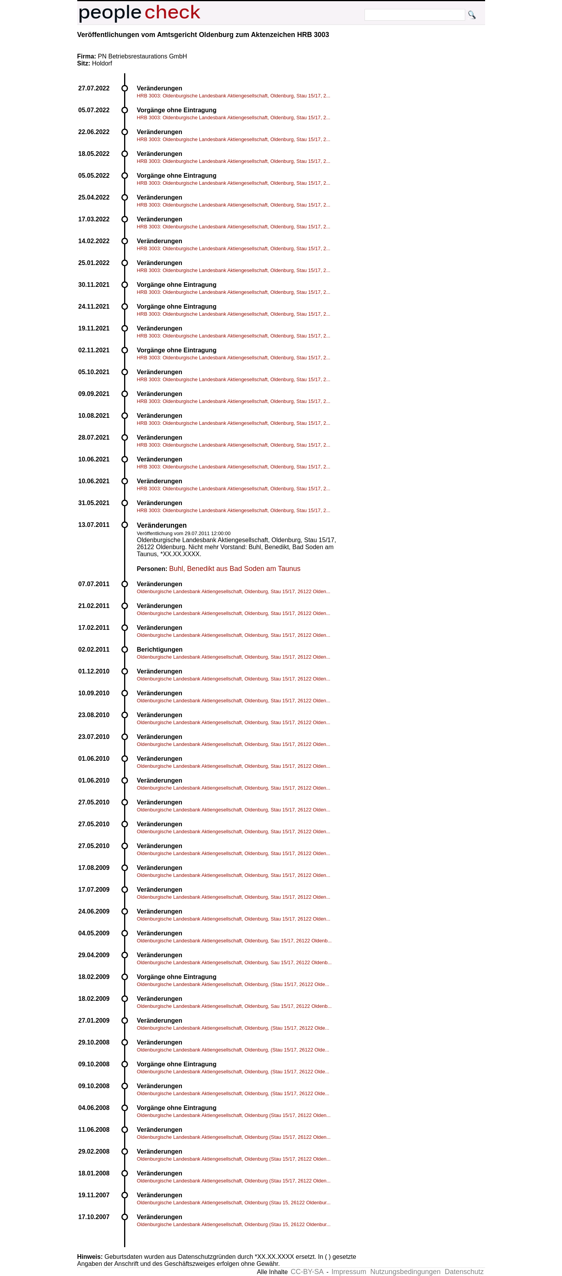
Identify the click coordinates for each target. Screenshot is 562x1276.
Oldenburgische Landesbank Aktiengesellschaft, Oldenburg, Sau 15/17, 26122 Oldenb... (234, 941)
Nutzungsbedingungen (405, 1272)
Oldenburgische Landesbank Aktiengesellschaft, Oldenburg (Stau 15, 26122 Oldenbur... (234, 1202)
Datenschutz (464, 1272)
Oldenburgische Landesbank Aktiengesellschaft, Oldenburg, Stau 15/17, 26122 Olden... (234, 591)
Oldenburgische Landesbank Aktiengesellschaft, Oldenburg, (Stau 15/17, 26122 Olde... (233, 984)
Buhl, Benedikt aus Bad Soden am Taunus (235, 569)
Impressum (348, 1272)
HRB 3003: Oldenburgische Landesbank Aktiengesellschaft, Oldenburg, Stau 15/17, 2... (234, 96)
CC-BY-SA (307, 1272)
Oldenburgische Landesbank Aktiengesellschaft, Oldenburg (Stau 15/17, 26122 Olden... (234, 1115)
